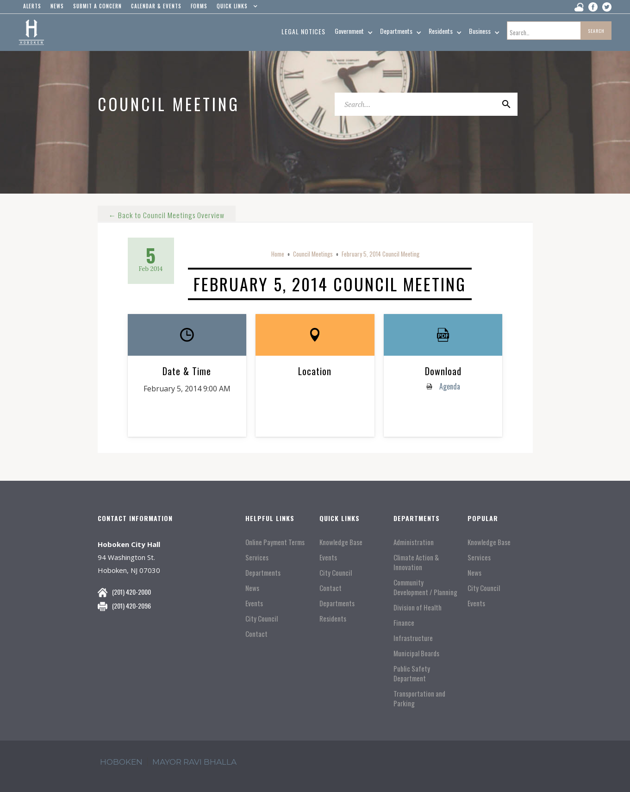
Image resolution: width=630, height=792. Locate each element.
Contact (256, 634)
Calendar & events (156, 6)
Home (277, 253)
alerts (32, 6)
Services (256, 557)
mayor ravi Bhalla (194, 762)
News (252, 588)
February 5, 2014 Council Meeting (380, 253)
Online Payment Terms (275, 542)
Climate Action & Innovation (416, 562)
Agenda (448, 386)
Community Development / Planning (425, 587)
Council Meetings (313, 253)
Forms (199, 6)
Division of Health (417, 607)
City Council (261, 618)
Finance (403, 623)
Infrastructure (413, 638)
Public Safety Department (411, 673)
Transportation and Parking (419, 698)
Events (254, 603)
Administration (413, 542)
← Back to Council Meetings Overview (167, 212)
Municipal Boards (416, 653)
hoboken (121, 762)
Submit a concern (97, 6)
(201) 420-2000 (131, 592)
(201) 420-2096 (131, 605)
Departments (263, 573)
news (57, 6)
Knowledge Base (340, 542)
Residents (332, 618)
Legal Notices (303, 31)
